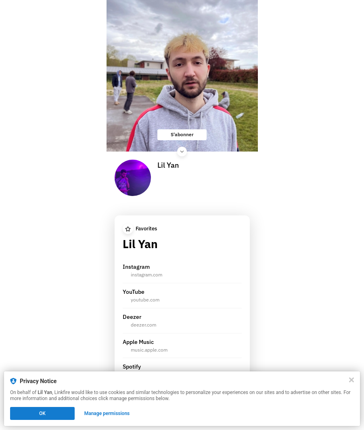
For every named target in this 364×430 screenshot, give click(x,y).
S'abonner (182, 134)
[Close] (351, 379)
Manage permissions (107, 413)
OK (42, 413)
